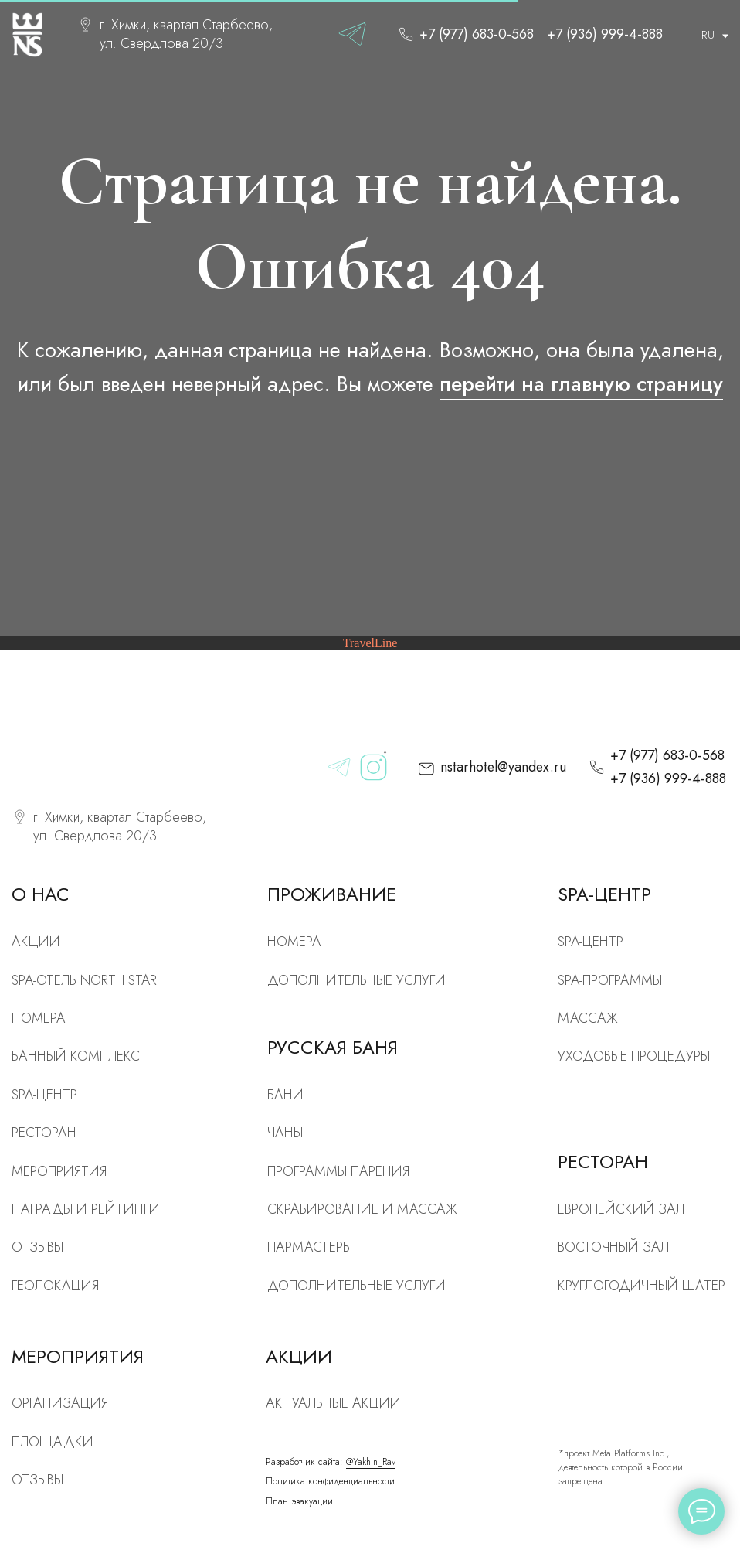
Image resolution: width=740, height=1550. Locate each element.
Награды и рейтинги (86, 1209)
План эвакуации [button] (299, 1500)
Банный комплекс (76, 1056)
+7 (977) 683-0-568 (476, 34)
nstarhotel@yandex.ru (503, 767)
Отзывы (37, 1247)
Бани (285, 1095)
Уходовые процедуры (634, 1056)
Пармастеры (309, 1247)
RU (708, 34)
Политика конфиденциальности (330, 1480)
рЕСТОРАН (44, 1132)
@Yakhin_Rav (370, 1461)
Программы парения (338, 1171)
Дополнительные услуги (356, 980)
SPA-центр (44, 1095)
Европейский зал (621, 1209)
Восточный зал (613, 1247)
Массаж (588, 1018)
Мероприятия (59, 1171)
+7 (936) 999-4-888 (605, 34)
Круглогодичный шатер (641, 1286)
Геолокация (55, 1286)
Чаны (285, 1132)
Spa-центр (590, 942)
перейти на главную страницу (581, 384)
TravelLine (370, 642)
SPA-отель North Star (84, 980)
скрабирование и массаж (362, 1209)
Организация (60, 1403)
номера (39, 1018)
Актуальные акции (333, 1403)
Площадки (52, 1442)
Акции (36, 942)
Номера (294, 942)
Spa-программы (610, 980)
